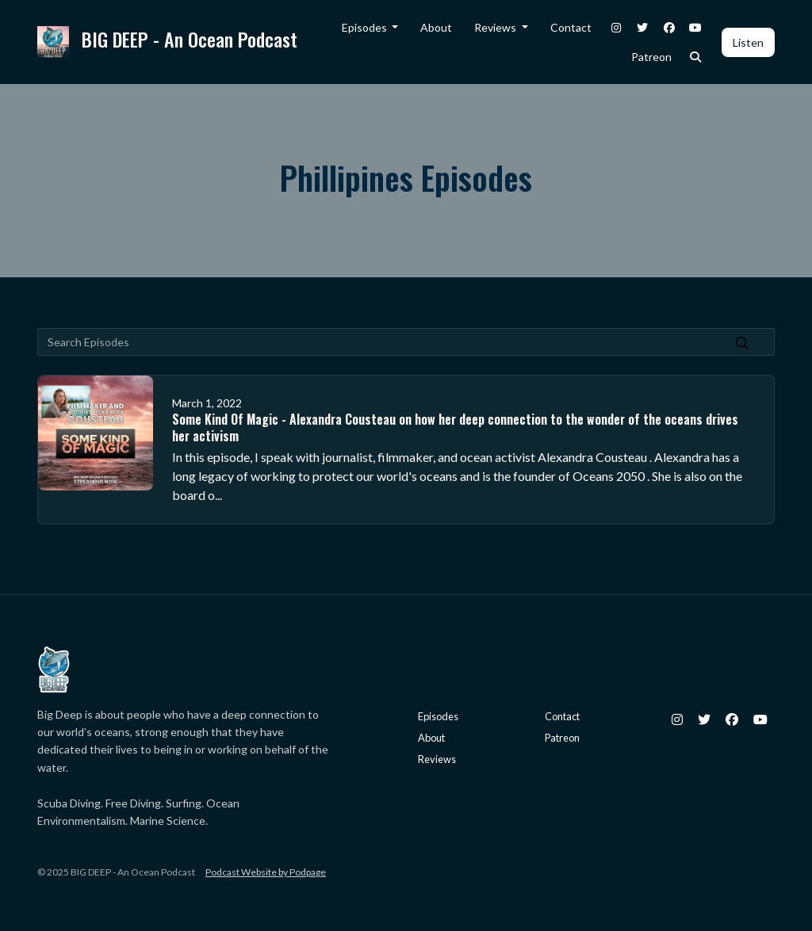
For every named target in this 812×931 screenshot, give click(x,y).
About (436, 27)
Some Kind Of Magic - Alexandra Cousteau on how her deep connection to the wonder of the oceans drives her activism (455, 427)
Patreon (651, 56)
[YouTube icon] (760, 719)
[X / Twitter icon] (704, 719)
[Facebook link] (669, 27)
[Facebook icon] (732, 719)
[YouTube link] (696, 27)
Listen (748, 42)
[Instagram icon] (677, 719)
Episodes (365, 27)
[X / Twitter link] (643, 27)
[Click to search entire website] (696, 56)
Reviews (496, 27)
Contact (571, 27)
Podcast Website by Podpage (265, 872)
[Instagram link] (616, 27)
